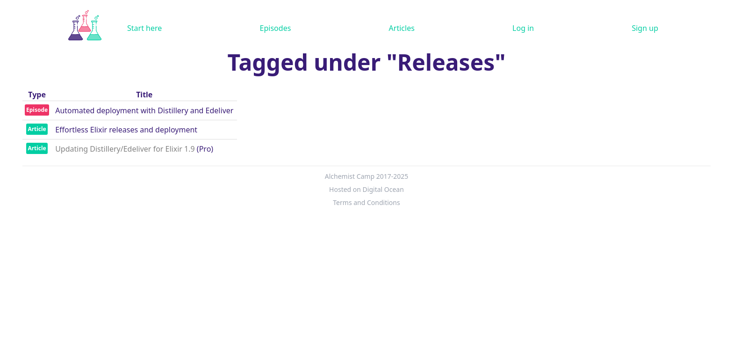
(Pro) (205, 149)
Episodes (275, 28)
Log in (523, 28)
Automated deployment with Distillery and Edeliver (144, 110)
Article (37, 129)
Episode (37, 110)
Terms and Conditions (366, 202)
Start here (144, 28)
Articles (402, 28)
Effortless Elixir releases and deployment (126, 130)
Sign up (645, 28)
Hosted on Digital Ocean (366, 189)
